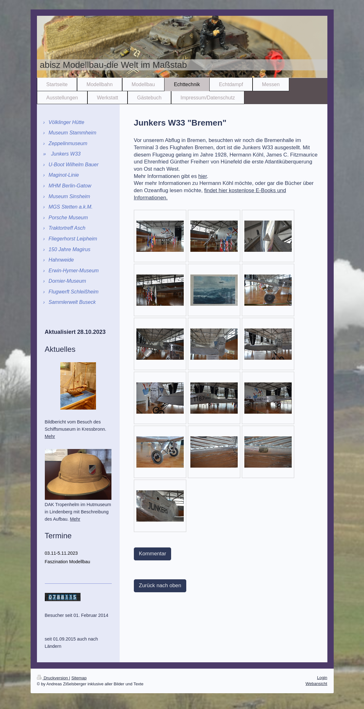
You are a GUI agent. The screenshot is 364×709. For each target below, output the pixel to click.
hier (202, 176)
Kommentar (152, 554)
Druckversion (53, 678)
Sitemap (79, 678)
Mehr (50, 436)
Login (322, 677)
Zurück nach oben (160, 585)
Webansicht (316, 683)
